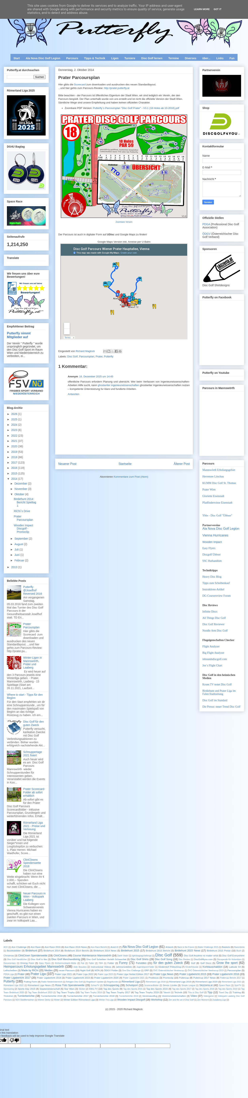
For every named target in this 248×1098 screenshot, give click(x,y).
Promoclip (168, 977)
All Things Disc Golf (214, 617)
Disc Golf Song (163, 959)
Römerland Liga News (39, 985)
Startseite (125, 464)
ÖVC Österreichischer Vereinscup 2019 (206, 970)
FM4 (101, 963)
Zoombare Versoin (124, 222)
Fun (232, 58)
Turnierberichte (26, 995)
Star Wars (69, 988)
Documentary (10, 963)
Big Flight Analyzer (213, 652)
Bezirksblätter (14, 950)
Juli (16, 549)
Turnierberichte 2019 (128, 996)
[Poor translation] (14, 1040)
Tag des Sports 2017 (181, 989)
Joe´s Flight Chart (212, 665)
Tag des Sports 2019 (227, 989)
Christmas (9, 955)
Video (194, 995)
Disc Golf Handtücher (17, 959)
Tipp (210, 992)
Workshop (157, 999)
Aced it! (114, 947)
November (21, 488)
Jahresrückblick (124, 966)
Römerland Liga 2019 (180, 981)
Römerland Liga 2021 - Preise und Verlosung (34, 826)
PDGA (206, 224)
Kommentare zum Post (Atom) (131, 476)
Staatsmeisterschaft (49, 988)
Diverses (190, 58)
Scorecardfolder (151, 985)
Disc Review (184, 959)
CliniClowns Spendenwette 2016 (32, 863)
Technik (178, 992)
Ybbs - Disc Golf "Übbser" (217, 515)
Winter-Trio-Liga (106, 1000)
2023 (14, 430)
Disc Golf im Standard (214, 700)
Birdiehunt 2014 (51, 950)
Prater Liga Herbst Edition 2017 (133, 974)
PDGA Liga (9, 974)
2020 (14, 446)
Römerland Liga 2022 (13, 985)
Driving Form (27, 963)
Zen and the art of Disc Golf (181, 1000)
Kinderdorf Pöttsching (169, 966)
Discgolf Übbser (211, 554)
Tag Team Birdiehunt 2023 (40, 992)
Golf (193, 963)
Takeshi (166, 992)
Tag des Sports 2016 (157, 988)
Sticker (82, 989)
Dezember (21, 483)
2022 (14, 435)
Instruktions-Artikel (213, 589)
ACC (6, 947)
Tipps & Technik (94, 58)
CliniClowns (60, 955)
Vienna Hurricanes (215, 535)
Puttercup (184, 977)
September (21, 538)
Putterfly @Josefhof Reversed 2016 (32, 590)
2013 (14, 567)
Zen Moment (203, 1000)
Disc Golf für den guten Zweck (33, 723)
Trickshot (8, 996)
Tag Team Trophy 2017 (118, 992)
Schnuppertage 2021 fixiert (32, 753)
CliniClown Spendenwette (32, 955)
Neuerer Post (67, 464)
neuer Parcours (67, 970)
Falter (91, 963)
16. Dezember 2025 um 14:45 (96, 376)
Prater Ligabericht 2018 (49, 977)
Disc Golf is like (39, 959)
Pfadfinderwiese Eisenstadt (217, 502)
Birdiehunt (31, 950)
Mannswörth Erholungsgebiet (218, 469)
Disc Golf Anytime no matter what (201, 955)
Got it (218, 9)
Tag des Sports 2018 (204, 989)
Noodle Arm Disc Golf (215, 630)
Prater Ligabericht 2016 (225, 974)
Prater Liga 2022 (84, 974)
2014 (14, 478)
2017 (14, 462)
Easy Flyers (208, 548)
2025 (14, 419)
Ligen (114, 58)
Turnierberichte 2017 (77, 996)
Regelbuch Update (94, 982)
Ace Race (36, 947)
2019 (14, 451)
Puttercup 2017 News (204, 977)
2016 (14, 467)
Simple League (188, 985)
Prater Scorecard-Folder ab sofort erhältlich (34, 792)
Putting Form (30, 981)
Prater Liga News (163, 974)
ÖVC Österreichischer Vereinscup (168, 970)
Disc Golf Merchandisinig (66, 959)
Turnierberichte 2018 (104, 996)
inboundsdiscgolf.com (214, 659)
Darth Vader (122, 956)
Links (220, 58)
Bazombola (239, 947)
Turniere (129, 58)
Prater (99, 356)
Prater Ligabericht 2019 (78, 977)
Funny (123, 962)
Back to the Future (185, 947)
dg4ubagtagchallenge (141, 956)
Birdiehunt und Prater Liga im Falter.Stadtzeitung (219, 692)
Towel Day (223, 992)
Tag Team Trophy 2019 (147, 992)
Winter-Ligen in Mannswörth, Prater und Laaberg (32, 662)
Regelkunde (112, 982)
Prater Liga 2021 (63, 974)
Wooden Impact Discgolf (131, 999)
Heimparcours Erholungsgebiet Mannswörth (34, 966)
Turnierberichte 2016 (52, 996)
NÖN (97, 970)
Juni (17, 554)
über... (206, 58)
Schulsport (132, 985)
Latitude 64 (235, 966)
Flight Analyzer (211, 646)
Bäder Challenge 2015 (208, 947)
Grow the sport (227, 962)
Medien (48, 970)
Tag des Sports (111, 988)
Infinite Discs (209, 611)
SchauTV (95, 985)
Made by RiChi (29, 970)
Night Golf (85, 970)
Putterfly (108, 356)
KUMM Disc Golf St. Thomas (219, 483)
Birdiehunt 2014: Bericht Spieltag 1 (25, 502)
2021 (14, 441)
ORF (146, 970)
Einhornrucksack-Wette (65, 963)
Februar (19, 560)
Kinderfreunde (191, 967)
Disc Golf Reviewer (213, 624)
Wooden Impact (212, 542)
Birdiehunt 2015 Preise (219, 950)
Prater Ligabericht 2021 (134, 978)
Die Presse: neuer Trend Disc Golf (221, 706)
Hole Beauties (79, 967)
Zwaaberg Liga (219, 1000)
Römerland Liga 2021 (231, 982)
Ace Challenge (18, 947)
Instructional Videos (101, 966)
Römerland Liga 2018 (155, 982)
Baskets (226, 947)
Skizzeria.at (206, 985)
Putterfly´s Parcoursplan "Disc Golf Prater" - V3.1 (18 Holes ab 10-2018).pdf (136, 108)
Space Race (224, 985)
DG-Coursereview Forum (216, 595)
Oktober (19, 494)
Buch (239, 951)
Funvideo (141, 963)
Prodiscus (153, 977)
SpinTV (237, 985)
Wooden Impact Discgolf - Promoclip (23, 529)
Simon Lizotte (170, 985)
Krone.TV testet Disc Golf (217, 684)
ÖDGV (206, 233)
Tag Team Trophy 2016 (91, 992)
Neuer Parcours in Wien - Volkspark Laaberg (34, 897)
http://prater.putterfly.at (116, 88)
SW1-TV (93, 988)
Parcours (72, 58)
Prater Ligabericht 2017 (17, 977)
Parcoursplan (86, 356)
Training (237, 992)
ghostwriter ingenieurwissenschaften (118, 385)
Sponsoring (9, 989)
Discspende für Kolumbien (229, 959)
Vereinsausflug (149, 996)
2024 (14, 424)
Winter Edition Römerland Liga (79, 999)
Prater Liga (38, 974)
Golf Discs (205, 963)
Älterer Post (182, 464)
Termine (173, 58)
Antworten (73, 394)
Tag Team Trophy (65, 992)
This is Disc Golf (195, 992)
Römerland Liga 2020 (206, 981)
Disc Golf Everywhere (233, 955)
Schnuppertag (111, 985)
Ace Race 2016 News (76, 947)
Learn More (202, 9)
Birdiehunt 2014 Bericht (76, 950)
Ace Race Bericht (99, 947)
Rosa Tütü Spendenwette (70, 985)
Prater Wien (208, 489)
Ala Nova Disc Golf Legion (43, 58)
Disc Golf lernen (151, 58)
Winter (57, 1000)
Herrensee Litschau (213, 476)
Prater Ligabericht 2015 (192, 974)
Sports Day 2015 (26, 988)
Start (16, 58)
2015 (14, 473)
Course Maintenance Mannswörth (92, 955)
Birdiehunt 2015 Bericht (158, 950)
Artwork (169, 947)
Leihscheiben (10, 970)
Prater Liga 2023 (105, 974)
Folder (110, 963)
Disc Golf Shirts (139, 959)
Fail (82, 963)
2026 (14, 414)
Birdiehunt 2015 (130, 950)
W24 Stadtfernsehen (24, 1000)
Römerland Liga (131, 981)
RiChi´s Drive (22, 511)
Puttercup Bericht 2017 (230, 978)
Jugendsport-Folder (145, 967)
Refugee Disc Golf (74, 982)
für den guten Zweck (168, 962)
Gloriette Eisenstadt (213, 496)
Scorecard (79, 84)
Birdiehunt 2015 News (187, 950)
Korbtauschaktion (212, 966)
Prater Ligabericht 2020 (106, 977)
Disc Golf (72, 356)
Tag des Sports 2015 (132, 989)
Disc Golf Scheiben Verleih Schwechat (106, 959)
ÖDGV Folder (111, 970)
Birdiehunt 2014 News (104, 950)
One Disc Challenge (131, 970)
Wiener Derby (44, 1000)
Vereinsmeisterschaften (174, 996)
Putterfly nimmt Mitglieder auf (19, 335)
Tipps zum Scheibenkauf (216, 583)
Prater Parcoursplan (23, 518)
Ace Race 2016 (53, 947)
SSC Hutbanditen (212, 560)
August (19, 544)
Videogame (208, 996)
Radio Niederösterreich (51, 982)
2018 (14, 457)
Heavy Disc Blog (211, 576)
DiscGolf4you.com (203, 959)
